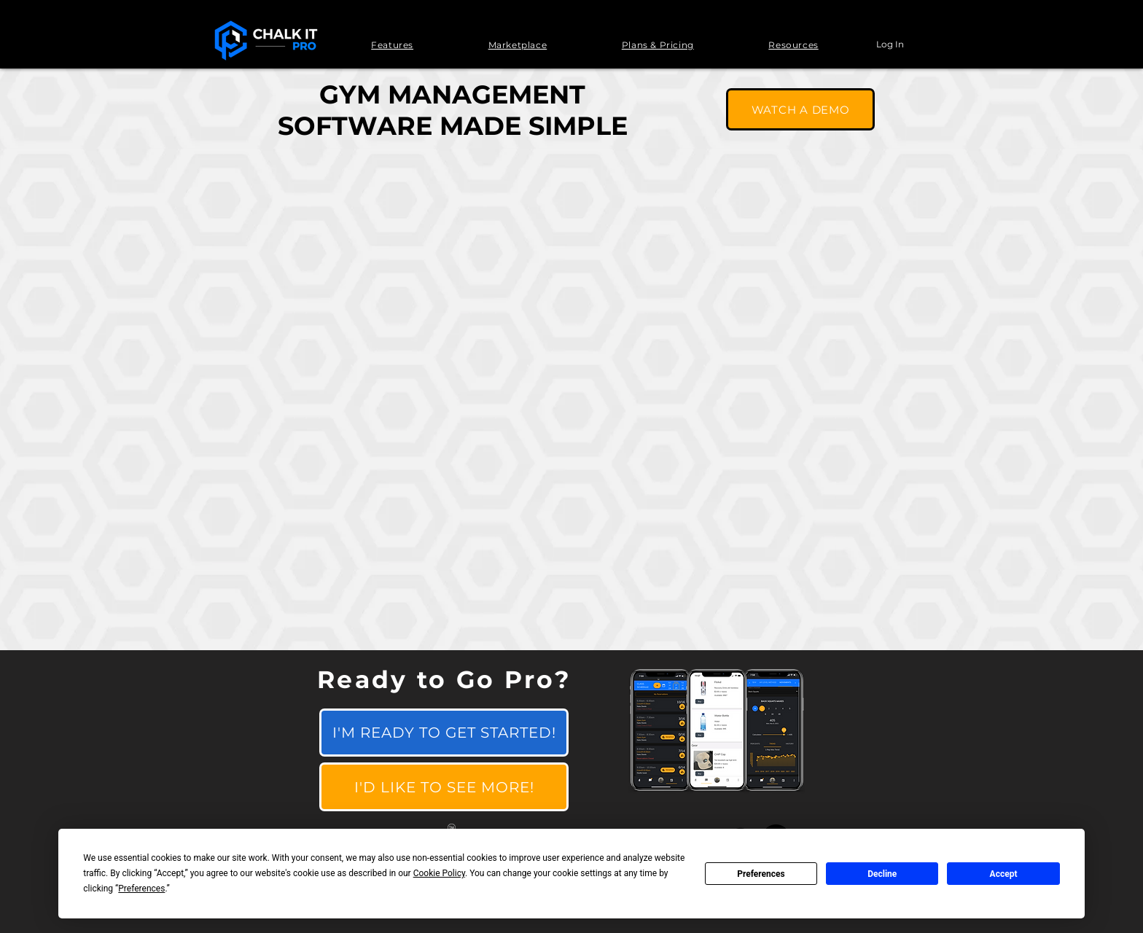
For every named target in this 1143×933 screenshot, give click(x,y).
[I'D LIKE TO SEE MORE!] (444, 786)
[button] (392, 45)
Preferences (761, 874)
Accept (1004, 874)
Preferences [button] (141, 888)
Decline (882, 874)
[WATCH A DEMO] (800, 109)
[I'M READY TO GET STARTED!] (444, 732)
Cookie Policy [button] (439, 873)
